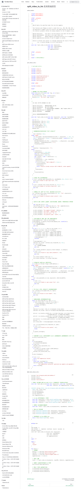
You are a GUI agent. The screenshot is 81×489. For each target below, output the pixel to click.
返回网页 (4, 125)
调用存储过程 (5, 272)
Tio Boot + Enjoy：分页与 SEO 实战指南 (10, 460)
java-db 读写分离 (6, 280)
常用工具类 (4, 185)
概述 (3, 112)
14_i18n (4, 418)
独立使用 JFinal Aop (6, 341)
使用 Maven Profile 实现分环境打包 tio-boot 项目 (10, 32)
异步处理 (4, 156)
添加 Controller (5, 165)
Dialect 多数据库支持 (7, 255)
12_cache (4, 351)
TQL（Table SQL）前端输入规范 (9, 328)
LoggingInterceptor (6, 152)
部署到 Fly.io (5, 46)
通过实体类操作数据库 (7, 278)
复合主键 (4, 259)
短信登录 (4, 398)
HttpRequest (5, 140)
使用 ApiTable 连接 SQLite (8, 299)
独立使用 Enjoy (5, 450)
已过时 (3, 63)
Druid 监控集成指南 (6, 289)
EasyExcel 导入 (5, 315)
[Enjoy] (33, 2)
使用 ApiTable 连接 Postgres (8, 303)
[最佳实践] (53, 2)
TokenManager (5, 383)
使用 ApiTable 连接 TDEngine (8, 305)
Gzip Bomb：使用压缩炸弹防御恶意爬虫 (10, 207)
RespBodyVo (5, 146)
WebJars (4, 199)
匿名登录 (4, 387)
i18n (3, 420)
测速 (3, 204)
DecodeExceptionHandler (8, 83)
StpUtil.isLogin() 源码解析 (8, 415)
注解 (3, 247)
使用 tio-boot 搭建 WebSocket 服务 (10, 220)
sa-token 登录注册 (6, 413)
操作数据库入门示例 (6, 230)
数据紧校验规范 (5, 213)
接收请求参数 (5, 114)
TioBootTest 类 (5, 482)
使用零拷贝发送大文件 (7, 191)
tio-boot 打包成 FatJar (7, 38)
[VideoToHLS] (38, 485)
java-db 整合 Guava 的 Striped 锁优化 (10, 274)
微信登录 (4, 404)
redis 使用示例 (5, 376)
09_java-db (4, 225)
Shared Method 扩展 (6, 442)
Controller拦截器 (6, 148)
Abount (58, 1)
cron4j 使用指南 (5, 477)
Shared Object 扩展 (6, 444)
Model (3, 242)
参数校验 (4, 215)
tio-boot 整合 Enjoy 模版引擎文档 (9, 426)
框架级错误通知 (5, 87)
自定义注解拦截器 (6, 346)
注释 (3, 438)
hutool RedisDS (5, 357)
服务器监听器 (5, 73)
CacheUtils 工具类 (6, 364)
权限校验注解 (5, 408)
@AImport (4, 343)
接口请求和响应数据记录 (7, 197)
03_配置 (4, 68)
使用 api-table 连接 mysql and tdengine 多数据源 (9, 310)
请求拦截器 (4, 150)
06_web (3, 110)
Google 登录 (5, 396)
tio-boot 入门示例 (6, 12)
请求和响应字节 (5, 127)
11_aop (3, 331)
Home (22, 1)
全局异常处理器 (5, 154)
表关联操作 (4, 257)
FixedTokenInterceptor (7, 381)
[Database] (27, 2)
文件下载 (4, 131)
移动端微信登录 (5, 400)
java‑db (4, 228)
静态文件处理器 (5, 79)
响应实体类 (4, 107)
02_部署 (4, 29)
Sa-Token (4, 411)
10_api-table (5, 294)
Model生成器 (5, 245)
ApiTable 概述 (5, 296)
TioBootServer (5, 487)
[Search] (74, 2)
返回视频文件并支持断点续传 (8, 133)
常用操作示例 (5, 287)
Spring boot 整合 (6, 448)
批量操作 (4, 240)
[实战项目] (47, 2)
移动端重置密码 (5, 402)
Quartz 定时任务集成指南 (8, 473)
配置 (3, 337)
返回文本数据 (5, 123)
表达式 (3, 433)
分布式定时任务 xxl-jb (7, 475)
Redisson (4, 359)
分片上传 (4, 193)
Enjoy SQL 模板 (5, 264)
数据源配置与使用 (6, 234)
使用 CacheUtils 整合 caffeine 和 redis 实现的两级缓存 (9, 367)
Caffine (3, 353)
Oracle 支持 (4, 261)
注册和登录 (4, 389)
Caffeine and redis (6, 361)
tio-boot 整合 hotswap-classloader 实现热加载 (10, 19)
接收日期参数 (5, 116)
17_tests (4, 480)
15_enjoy (4, 423)
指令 (3, 435)
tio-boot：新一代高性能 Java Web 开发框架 (10, 9)
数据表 (3, 385)
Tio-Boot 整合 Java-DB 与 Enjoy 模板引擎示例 (10, 428)
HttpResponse (5, 142)
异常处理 (4, 249)
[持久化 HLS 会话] (62, 485)
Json (3, 102)
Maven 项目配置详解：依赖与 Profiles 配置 (9, 36)
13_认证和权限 (5, 379)
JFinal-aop (4, 333)
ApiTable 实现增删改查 (7, 321)
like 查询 (4, 285)
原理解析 (4, 348)
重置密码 (4, 394)
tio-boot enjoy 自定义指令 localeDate (10, 452)
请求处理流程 (5, 95)
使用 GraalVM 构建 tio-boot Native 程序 (10, 41)
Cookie (3, 137)
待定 (3, 177)
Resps (3, 144)
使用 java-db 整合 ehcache (8, 369)
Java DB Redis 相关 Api (7, 373)
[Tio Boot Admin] (40, 2)
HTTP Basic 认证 (6, 187)
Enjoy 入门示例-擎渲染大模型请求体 (10, 457)
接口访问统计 (5, 195)
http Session (5, 135)
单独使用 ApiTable (6, 325)
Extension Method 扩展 (7, 446)
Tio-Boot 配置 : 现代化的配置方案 (9, 14)
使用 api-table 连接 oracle (8, 307)
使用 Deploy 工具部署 (7, 52)
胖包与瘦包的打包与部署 (7, 65)
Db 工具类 (4, 238)
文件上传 (4, 129)
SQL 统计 (4, 291)
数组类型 (4, 323)
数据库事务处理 (5, 251)
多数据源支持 (5, 268)
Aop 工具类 (4, 335)
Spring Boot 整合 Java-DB (8, 283)
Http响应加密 (5, 189)
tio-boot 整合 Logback (7, 16)
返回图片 (4, 161)
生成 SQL (4, 276)
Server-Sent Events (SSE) (7, 171)
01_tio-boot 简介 (6, 6)
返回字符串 (4, 120)
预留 (3, 317)
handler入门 (5, 173)
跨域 (3, 163)
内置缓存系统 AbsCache (7, 75)
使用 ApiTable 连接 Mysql (8, 301)
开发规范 (4, 26)
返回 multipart (5, 175)
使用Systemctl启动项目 (7, 55)
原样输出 (4, 440)
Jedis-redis (4, 355)
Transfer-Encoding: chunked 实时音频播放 (10, 168)
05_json (3, 100)
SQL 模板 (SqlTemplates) (7, 232)
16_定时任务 (5, 470)
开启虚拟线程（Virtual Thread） (9, 85)
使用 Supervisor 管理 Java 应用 (9, 61)
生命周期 (4, 93)
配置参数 (4, 70)
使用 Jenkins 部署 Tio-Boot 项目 (9, 57)
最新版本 (4, 24)
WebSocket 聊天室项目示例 (8, 222)
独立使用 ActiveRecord (7, 270)
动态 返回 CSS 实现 (6, 159)
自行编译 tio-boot (6, 22)
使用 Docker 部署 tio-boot (8, 44)
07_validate (4, 210)
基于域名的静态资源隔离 (7, 81)
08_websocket (5, 218)
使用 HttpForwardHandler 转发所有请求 (10, 182)
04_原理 (4, 91)
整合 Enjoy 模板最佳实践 (7, 266)
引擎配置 (4, 431)
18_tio (3, 485)
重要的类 (4, 97)
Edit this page (30, 478)
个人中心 (4, 392)
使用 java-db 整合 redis (7, 371)
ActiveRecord (5, 236)
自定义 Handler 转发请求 (7, 179)
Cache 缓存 (4, 253)
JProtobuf (4, 202)
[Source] (63, 2)
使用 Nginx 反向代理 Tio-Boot (9, 59)
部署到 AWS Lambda (7, 48)
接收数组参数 (5, 118)
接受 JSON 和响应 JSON (7, 105)
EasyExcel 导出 (5, 313)
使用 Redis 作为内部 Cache (8, 77)
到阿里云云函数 (5, 50)
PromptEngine (5, 455)
